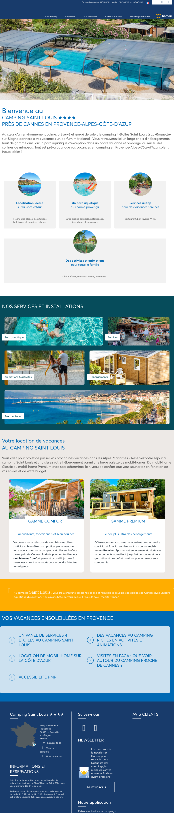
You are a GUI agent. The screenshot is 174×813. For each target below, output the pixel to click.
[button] (46, 584)
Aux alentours (98, 360)
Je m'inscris (96, 731)
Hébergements (13, 360)
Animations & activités (145, 332)
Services (95, 332)
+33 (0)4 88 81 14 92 (51, 687)
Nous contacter (51, 700)
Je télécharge (98, 771)
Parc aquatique (14, 332)
